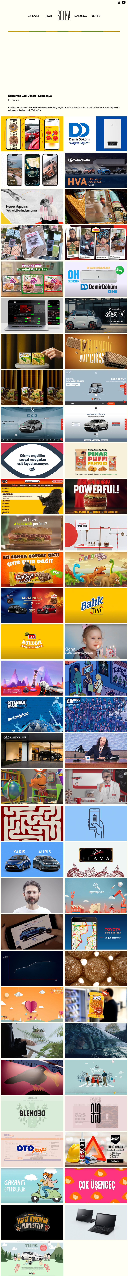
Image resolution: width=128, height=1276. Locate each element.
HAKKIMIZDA (80, 15)
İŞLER (49, 15)
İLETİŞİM (96, 15)
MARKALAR (33, 15)
